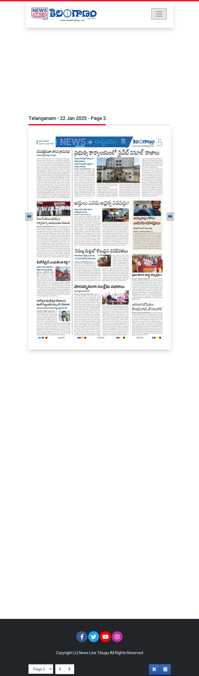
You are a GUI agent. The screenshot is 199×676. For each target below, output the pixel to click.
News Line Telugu (94, 653)
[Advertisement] (99, 68)
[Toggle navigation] (159, 13)
